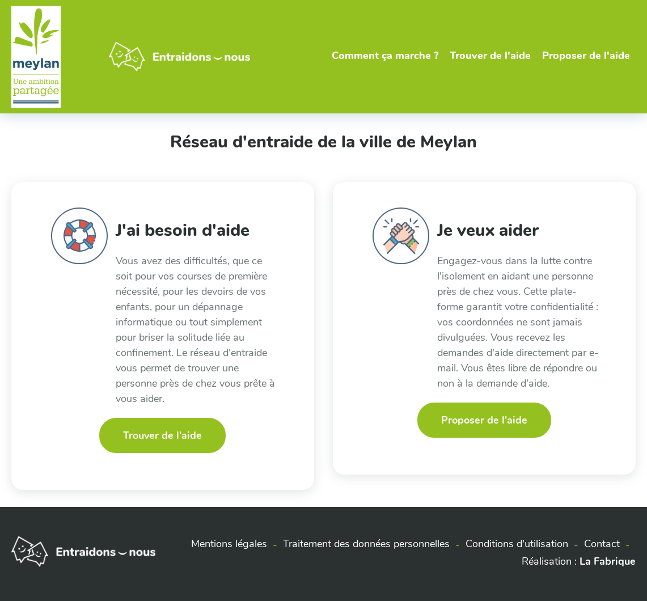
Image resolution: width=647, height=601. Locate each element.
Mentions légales (229, 544)
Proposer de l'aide (586, 55)
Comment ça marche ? (385, 55)
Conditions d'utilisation (517, 544)
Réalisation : (579, 561)
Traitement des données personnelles (366, 544)
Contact (602, 544)
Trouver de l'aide (490, 55)
